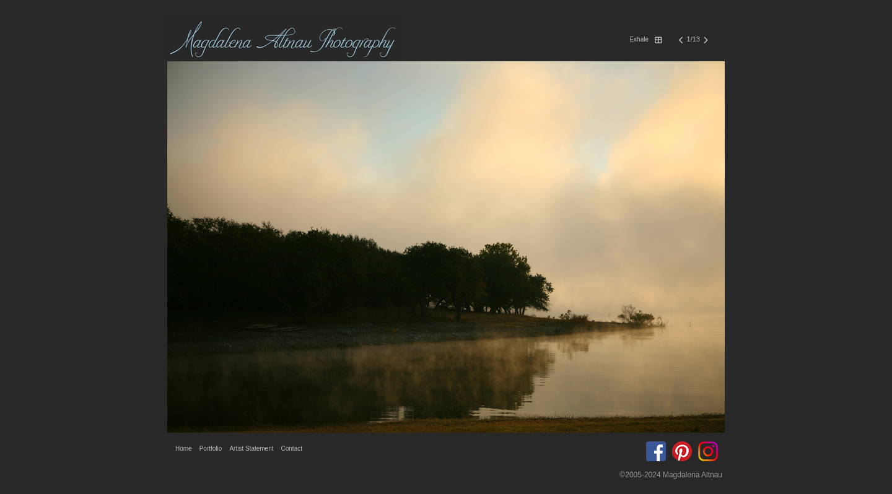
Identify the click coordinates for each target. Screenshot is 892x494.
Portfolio (210, 448)
